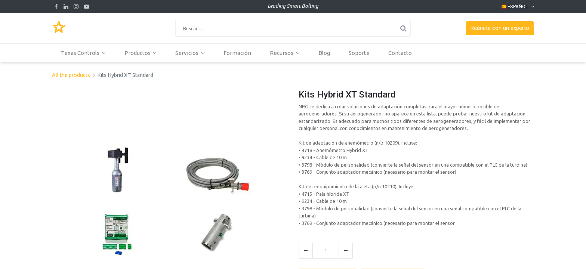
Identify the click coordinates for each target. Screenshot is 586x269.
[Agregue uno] (345, 250)
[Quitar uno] (305, 250)
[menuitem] (238, 53)
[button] (500, 28)
